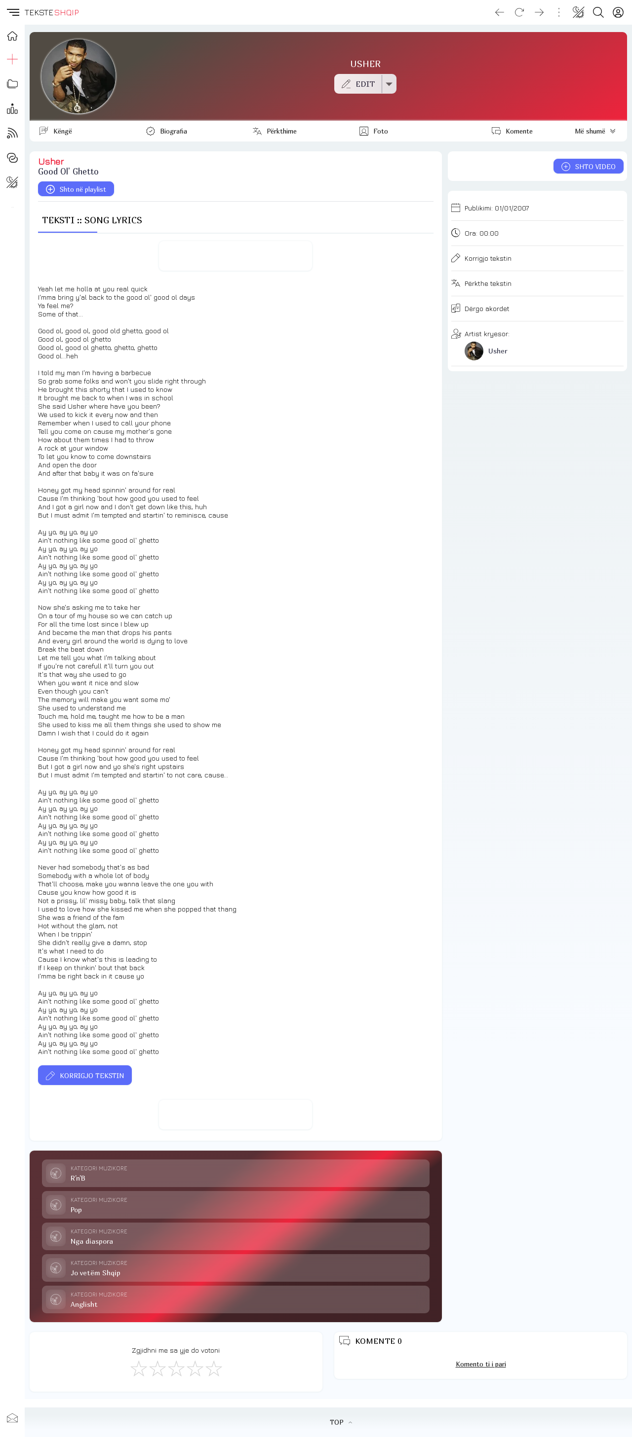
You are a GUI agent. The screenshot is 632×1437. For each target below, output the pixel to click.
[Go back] (500, 12)
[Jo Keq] (157, 1368)
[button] (12, 12)
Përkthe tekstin (488, 283)
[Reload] (519, 12)
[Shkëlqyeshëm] (213, 1368)
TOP (341, 1422)
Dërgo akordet (487, 308)
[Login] (618, 12)
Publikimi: (497, 208)
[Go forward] (539, 12)
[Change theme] (579, 12)
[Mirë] (175, 1368)
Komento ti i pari (481, 1364)
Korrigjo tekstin (488, 258)
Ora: (482, 233)
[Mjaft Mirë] (194, 1368)
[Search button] (598, 12)
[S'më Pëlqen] (138, 1368)
